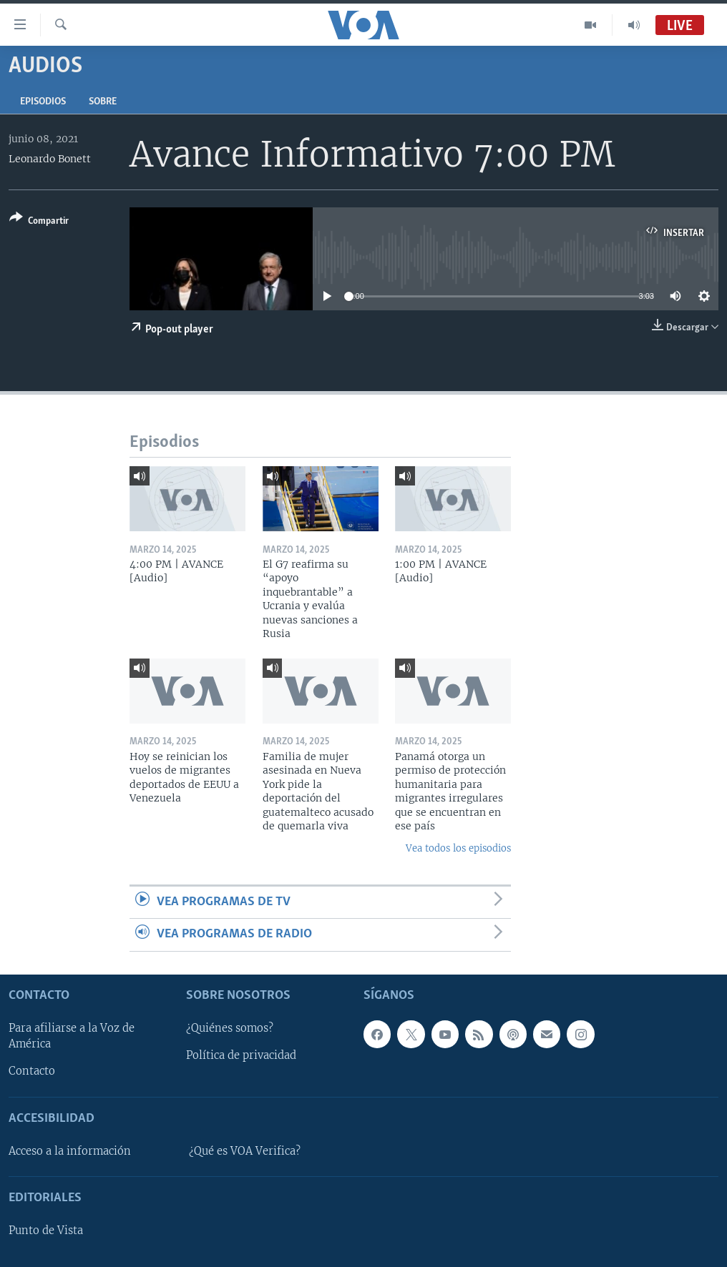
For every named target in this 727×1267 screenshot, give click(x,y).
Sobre (103, 102)
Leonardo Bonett (50, 158)
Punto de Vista (46, 1230)
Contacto (32, 1071)
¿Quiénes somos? (229, 1028)
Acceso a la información (70, 1151)
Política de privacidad (241, 1055)
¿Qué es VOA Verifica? (245, 1151)
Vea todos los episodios (458, 848)
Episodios (43, 102)
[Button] (39, 222)
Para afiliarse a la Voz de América (72, 1036)
